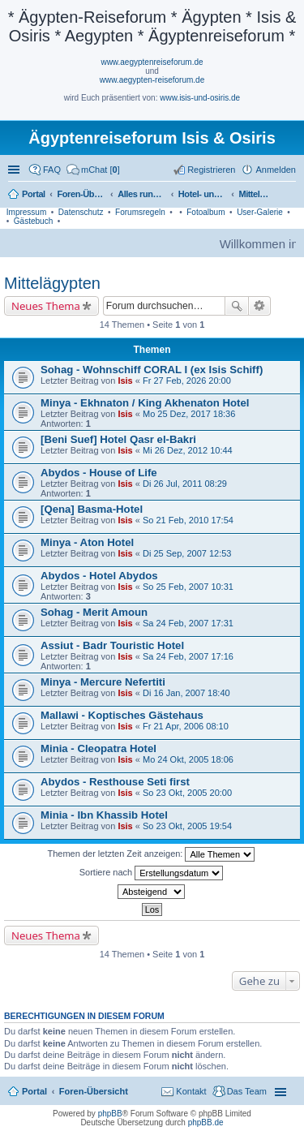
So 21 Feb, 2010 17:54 (188, 520)
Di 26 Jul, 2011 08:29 (185, 483)
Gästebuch (33, 221)
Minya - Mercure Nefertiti (103, 682)
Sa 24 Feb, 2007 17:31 (188, 623)
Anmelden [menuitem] (275, 169)
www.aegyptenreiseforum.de (152, 62)
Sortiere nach (151, 873)
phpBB (110, 1113)
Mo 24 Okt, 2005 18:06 (188, 759)
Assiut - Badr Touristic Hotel (112, 645)
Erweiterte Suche (260, 306)
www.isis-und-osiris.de (200, 97)
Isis (125, 380)
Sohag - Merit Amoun (94, 612)
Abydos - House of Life (99, 473)
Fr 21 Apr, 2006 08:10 (186, 726)
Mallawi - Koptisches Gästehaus (122, 715)
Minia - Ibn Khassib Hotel (104, 815)
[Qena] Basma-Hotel (92, 509)
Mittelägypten (52, 283)
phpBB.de (206, 1122)
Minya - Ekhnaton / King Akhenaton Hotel (145, 403)
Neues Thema (45, 306)
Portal (33, 194)
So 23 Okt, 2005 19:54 (187, 826)
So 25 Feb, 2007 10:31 (188, 586)
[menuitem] (93, 169)
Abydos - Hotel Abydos (99, 576)
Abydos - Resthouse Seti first (115, 782)
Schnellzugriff (15, 169)
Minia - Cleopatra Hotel (98, 748)
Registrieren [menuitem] (211, 169)
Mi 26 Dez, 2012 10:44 (188, 450)
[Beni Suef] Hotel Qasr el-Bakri (118, 439)
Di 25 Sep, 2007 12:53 (187, 553)
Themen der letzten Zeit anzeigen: (151, 854)
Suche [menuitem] (291, 195)
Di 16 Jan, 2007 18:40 (186, 693)
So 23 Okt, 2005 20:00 (187, 793)
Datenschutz (81, 212)
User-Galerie (260, 212)
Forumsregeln (140, 212)
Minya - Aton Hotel (87, 542)
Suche (237, 306)
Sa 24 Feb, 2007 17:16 (188, 656)
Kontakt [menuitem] (191, 1091)
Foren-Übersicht (93, 1091)
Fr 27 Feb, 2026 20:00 (187, 380)
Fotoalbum (205, 212)
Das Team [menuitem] (247, 1091)
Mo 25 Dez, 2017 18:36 (189, 414)
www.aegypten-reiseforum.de (152, 79)
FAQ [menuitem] (52, 169)
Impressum (26, 212)
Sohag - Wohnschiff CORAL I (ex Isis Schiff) (152, 369)
